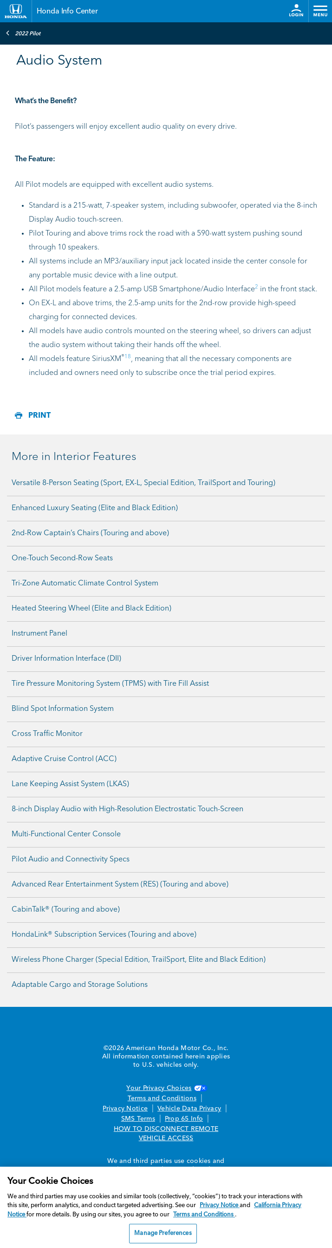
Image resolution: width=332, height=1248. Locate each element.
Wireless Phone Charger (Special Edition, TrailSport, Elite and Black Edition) (139, 960)
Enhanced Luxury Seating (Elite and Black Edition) (95, 508)
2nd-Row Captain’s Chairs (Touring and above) (90, 533)
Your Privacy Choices (165, 1088)
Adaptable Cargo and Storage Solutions (80, 985)
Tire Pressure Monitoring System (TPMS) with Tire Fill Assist (110, 684)
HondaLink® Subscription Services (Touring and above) (104, 935)
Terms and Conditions (162, 1098)
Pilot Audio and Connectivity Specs (71, 859)
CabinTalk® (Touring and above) (66, 909)
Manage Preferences (162, 1233)
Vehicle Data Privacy (189, 1108)
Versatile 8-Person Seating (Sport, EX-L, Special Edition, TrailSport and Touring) (143, 483)
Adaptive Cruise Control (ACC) (64, 759)
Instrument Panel (39, 633)
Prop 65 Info (184, 1119)
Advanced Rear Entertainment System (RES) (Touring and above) (120, 884)
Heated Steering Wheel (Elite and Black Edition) (91, 608)
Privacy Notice (125, 1108)
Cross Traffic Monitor (47, 734)
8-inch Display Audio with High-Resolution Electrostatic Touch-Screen (127, 809)
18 (127, 357)
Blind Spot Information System (63, 709)
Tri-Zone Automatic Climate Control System (85, 583)
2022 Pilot (23, 33)
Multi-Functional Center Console (66, 834)
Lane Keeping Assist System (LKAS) (70, 784)
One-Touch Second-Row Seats (62, 558)
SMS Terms (138, 1119)
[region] (166, 1207)
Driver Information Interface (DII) (66, 659)
